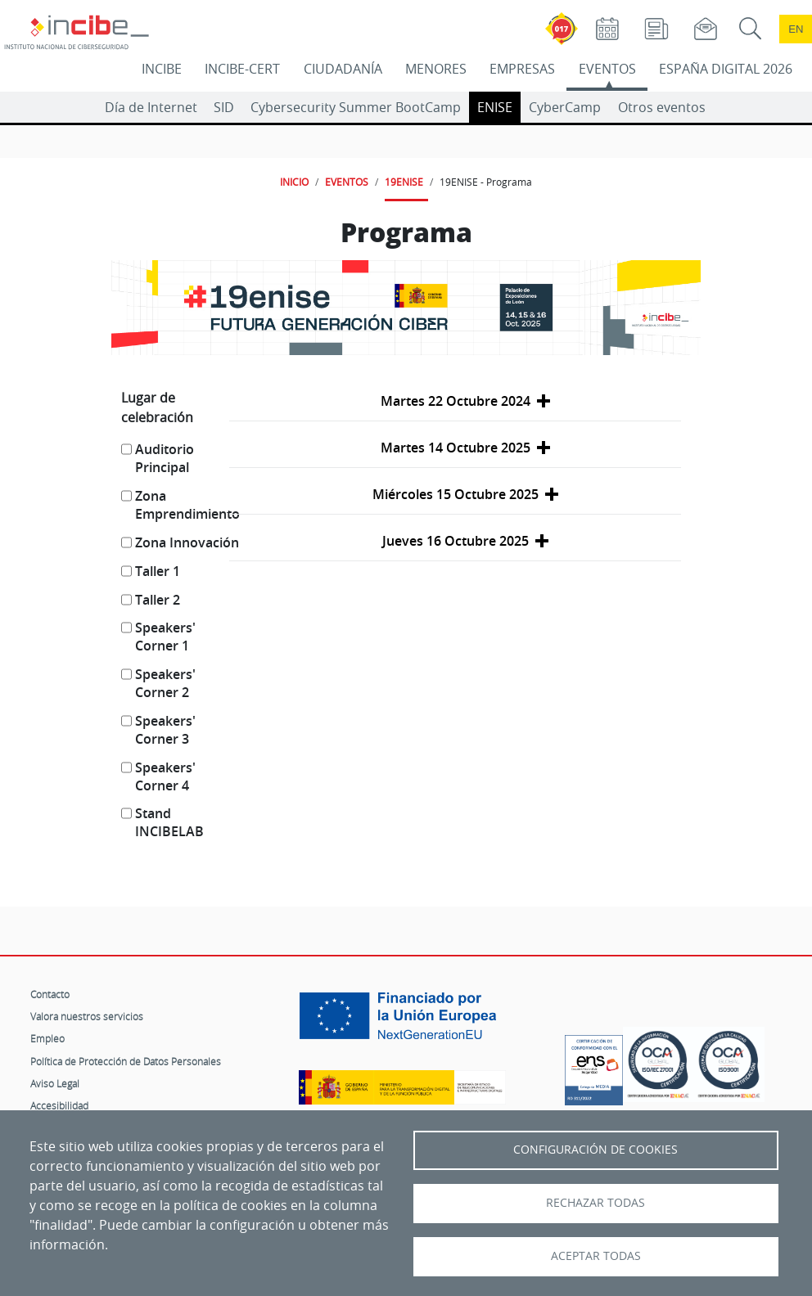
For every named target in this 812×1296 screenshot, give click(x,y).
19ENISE (404, 181)
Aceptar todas (596, 1256)
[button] (455, 401)
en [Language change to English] (795, 29)
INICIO (294, 181)
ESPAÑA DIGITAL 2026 (725, 69)
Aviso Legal (54, 1083)
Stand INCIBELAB (169, 822)
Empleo (47, 1038)
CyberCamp (565, 107)
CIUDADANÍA (343, 69)
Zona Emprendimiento (187, 505)
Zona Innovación (187, 542)
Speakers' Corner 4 (165, 776)
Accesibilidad (59, 1105)
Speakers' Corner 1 (165, 637)
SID (224, 107)
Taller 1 (157, 571)
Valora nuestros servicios (86, 1016)
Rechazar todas (595, 1202)
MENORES (436, 69)
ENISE (494, 107)
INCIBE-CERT (242, 69)
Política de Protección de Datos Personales (125, 1061)
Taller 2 (157, 600)
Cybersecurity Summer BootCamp (355, 107)
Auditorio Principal (164, 458)
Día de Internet (151, 107)
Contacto (50, 994)
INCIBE (162, 69)
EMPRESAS (522, 69)
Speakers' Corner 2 (165, 683)
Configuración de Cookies (595, 1149)
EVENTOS (607, 69)
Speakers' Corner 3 (165, 730)
